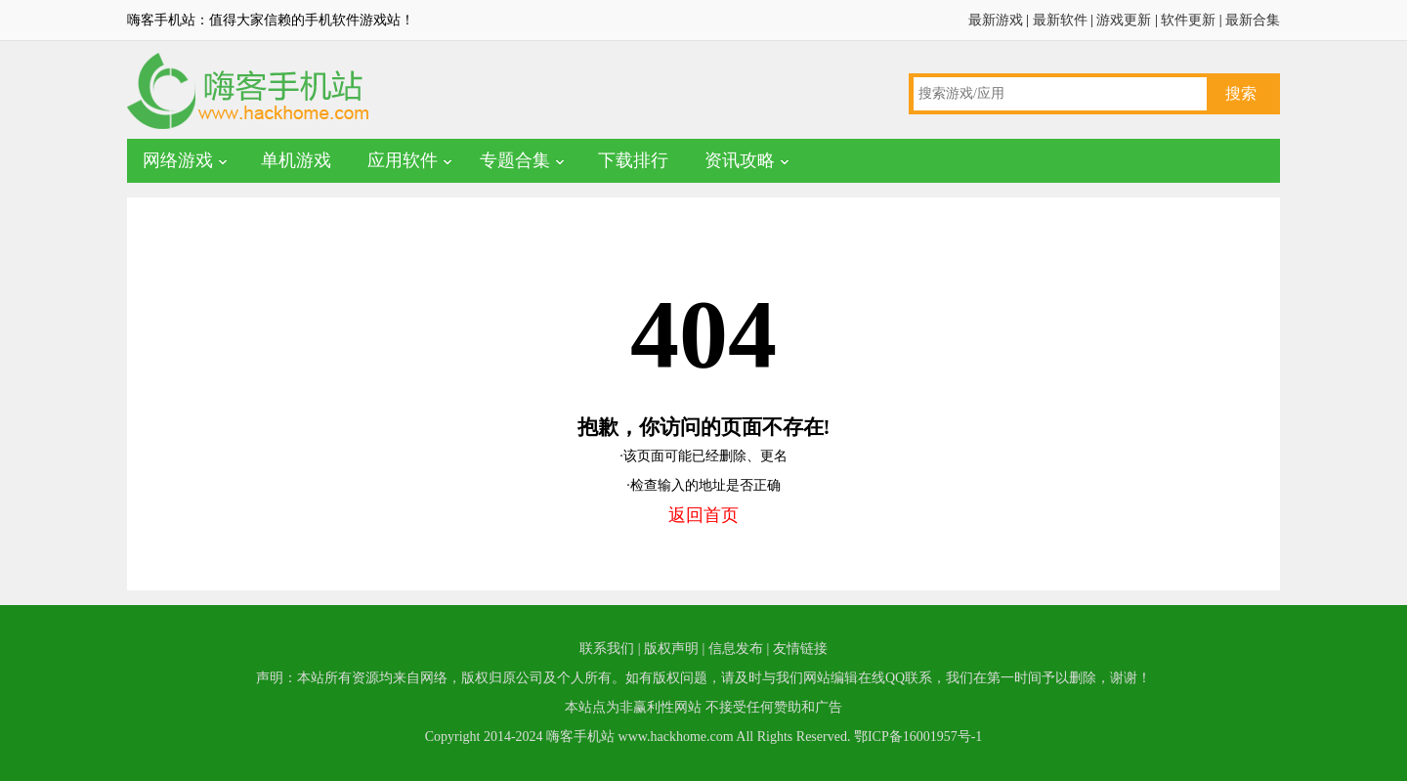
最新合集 (1252, 20)
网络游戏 (178, 160)
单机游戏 (296, 160)
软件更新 (1188, 20)
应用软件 (402, 160)
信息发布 (735, 648)
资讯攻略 (739, 160)
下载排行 (633, 160)
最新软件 (1060, 20)
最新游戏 (995, 20)
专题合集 (515, 160)
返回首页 (703, 515)
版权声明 (671, 648)
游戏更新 (1123, 20)
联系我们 (606, 648)
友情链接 (800, 648)
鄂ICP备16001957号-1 (918, 736)
